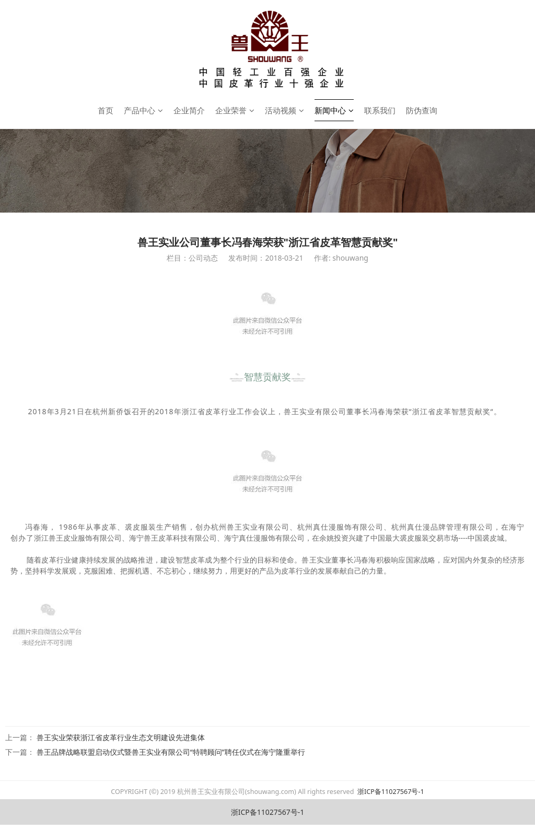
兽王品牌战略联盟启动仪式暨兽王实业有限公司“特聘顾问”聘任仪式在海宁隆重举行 (171, 752)
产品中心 (143, 110)
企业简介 (189, 110)
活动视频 (284, 110)
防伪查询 (421, 110)
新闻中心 (334, 110)
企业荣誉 (234, 110)
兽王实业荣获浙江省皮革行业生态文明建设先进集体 (121, 737)
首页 (105, 110)
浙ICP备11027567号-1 (390, 791)
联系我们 (380, 110)
